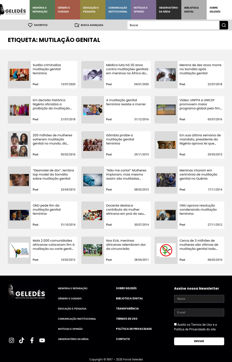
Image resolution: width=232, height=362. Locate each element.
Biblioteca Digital (191, 9)
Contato (123, 339)
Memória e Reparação (40, 9)
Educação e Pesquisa (91, 9)
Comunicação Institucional (118, 9)
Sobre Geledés (215, 9)
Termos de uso (126, 318)
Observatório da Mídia (168, 9)
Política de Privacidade (134, 329)
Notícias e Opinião (141, 9)
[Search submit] (224, 25)
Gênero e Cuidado (64, 9)
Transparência (127, 308)
